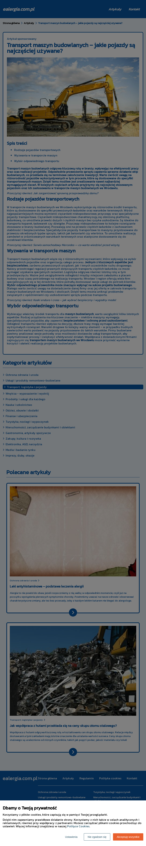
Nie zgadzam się (97, 836)
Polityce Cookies (78, 826)
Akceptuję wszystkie (128, 836)
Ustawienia (71, 836)
